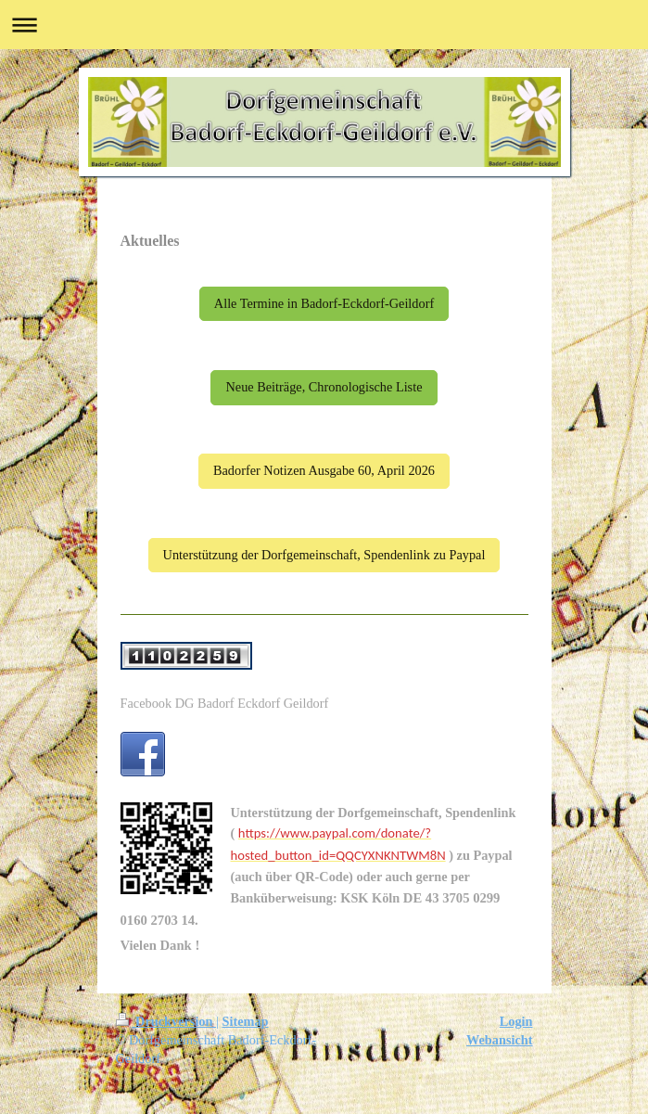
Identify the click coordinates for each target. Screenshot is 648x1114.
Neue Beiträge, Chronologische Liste (323, 386)
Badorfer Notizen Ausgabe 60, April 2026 (324, 470)
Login (516, 1021)
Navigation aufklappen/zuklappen (324, 25)
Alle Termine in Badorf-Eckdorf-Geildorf (324, 303)
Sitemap (245, 1021)
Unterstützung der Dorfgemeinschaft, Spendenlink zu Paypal (324, 554)
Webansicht (499, 1039)
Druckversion (166, 1021)
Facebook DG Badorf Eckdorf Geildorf (225, 703)
